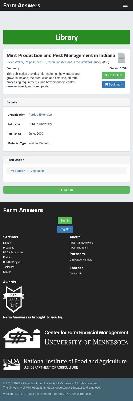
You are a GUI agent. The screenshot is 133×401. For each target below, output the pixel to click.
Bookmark (113, 84)
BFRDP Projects (12, 262)
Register (65, 229)
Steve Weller (15, 62)
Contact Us (76, 273)
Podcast (7, 257)
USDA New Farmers (81, 259)
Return (66, 190)
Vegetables (38, 170)
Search (7, 271)
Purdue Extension (40, 114)
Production (17, 170)
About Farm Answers (81, 242)
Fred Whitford (83, 62)
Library (7, 242)
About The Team (79, 247)
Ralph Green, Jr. (35, 62)
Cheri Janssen (57, 62)
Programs (8, 247)
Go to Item (113, 75)
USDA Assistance (13, 252)
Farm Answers (21, 5)
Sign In (65, 220)
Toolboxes (9, 267)
